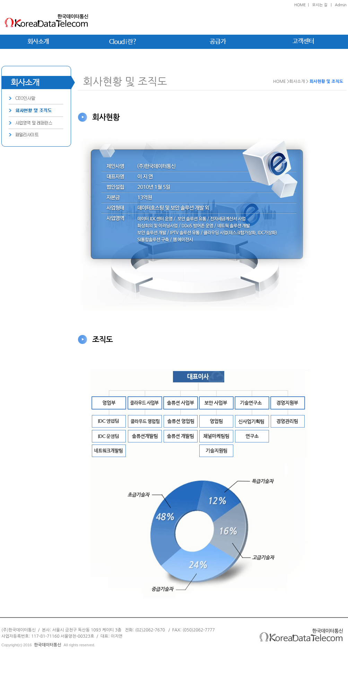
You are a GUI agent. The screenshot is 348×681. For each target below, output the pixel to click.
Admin (341, 5)
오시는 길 (319, 5)
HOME (300, 5)
